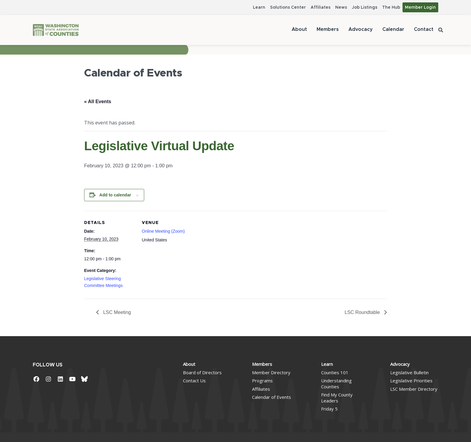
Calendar (393, 29)
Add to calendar (115, 195)
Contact (423, 29)
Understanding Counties (336, 384)
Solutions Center (288, 7)
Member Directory (271, 372)
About (299, 29)
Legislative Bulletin (409, 372)
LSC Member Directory (413, 389)
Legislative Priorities (411, 381)
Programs (262, 381)
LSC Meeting (116, 312)
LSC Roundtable (363, 312)
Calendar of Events (271, 397)
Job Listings (364, 7)
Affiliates (320, 7)
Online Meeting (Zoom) (163, 231)
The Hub (391, 7)
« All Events (97, 101)
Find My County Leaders (337, 398)
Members (328, 29)
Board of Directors (202, 372)
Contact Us (194, 381)
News (341, 7)
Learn (259, 7)
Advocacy (360, 29)
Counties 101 (334, 372)
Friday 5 (329, 409)
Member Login (420, 7)
